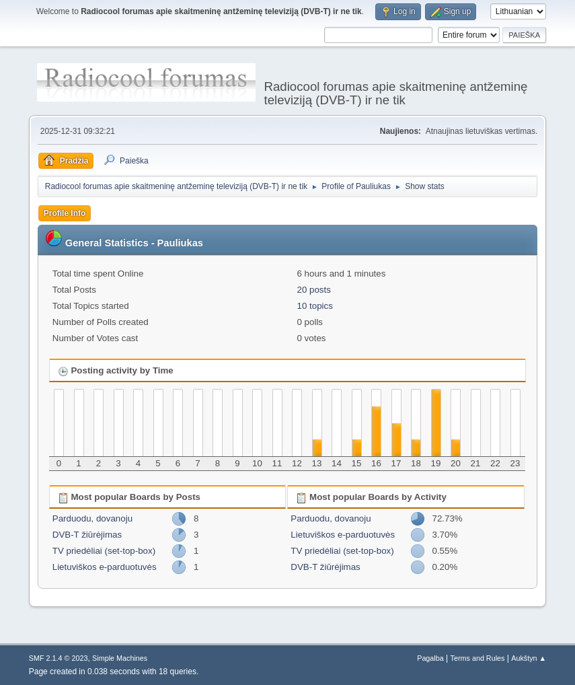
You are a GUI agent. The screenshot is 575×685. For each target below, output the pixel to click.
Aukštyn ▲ (528, 658)
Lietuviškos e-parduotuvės (104, 567)
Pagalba (430, 658)
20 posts (313, 290)
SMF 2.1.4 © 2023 (58, 658)
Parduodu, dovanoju (92, 518)
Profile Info (65, 213)
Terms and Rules (478, 658)
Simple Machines (119, 658)
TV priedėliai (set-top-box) (103, 551)
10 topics (314, 306)
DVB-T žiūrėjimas (87, 535)
